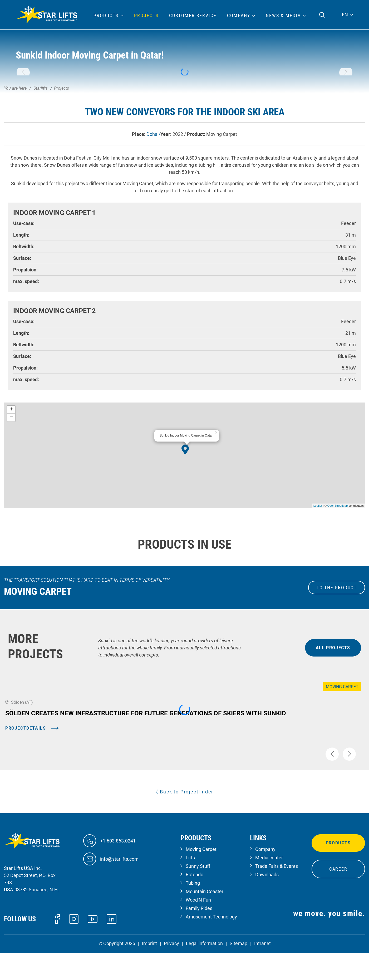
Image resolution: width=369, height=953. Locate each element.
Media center (269, 857)
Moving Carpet (201, 849)
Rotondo (194, 874)
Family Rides (199, 908)
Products (338, 842)
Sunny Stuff (198, 866)
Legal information (204, 943)
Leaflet (317, 505)
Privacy (171, 943)
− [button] (11, 418)
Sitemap (238, 943)
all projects (333, 647)
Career (338, 869)
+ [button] (11, 410)
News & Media (283, 15)
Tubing (193, 883)
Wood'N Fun (198, 900)
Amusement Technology (211, 917)
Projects (146, 15)
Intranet (262, 943)
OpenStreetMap (337, 505)
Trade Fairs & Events (276, 866)
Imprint (149, 943)
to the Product (337, 587)
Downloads (267, 874)
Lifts (190, 857)
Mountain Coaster (204, 891)
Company (265, 849)
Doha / (153, 134)
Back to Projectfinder (184, 791)
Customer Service (193, 15)
